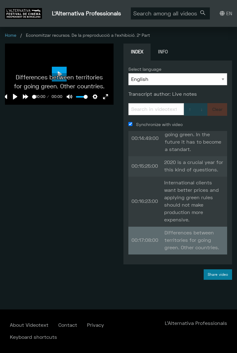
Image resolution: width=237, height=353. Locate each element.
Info (163, 52)
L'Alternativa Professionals (86, 13)
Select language (144, 69)
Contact (67, 325)
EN (226, 13)
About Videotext (29, 325)
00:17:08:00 (144, 240)
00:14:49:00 (145, 138)
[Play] (15, 97)
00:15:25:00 (144, 166)
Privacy (95, 325)
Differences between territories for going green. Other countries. (191, 240)
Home (10, 35)
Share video (218, 274)
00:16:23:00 (144, 201)
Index (137, 52)
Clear (217, 109)
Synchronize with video (155, 124)
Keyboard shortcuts (33, 337)
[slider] (34, 97)
